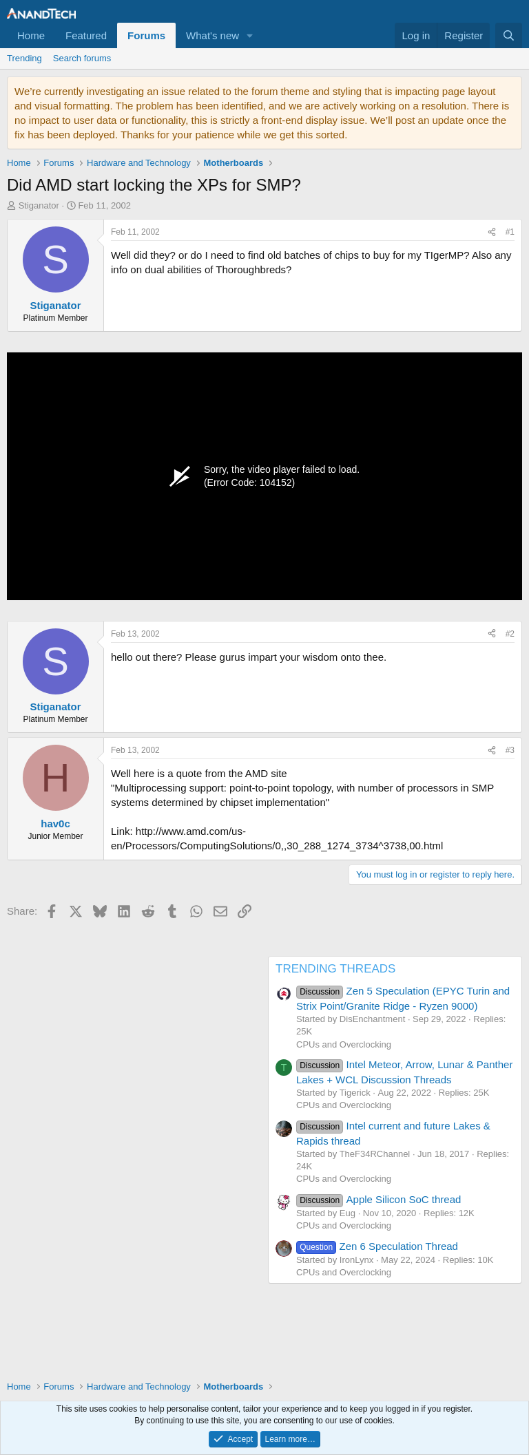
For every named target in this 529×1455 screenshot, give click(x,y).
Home (31, 35)
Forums (146, 35)
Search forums (82, 58)
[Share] (492, 232)
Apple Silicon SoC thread (378, 1199)
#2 (510, 634)
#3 (510, 750)
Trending (24, 58)
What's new (212, 35)
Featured (86, 35)
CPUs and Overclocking (343, 1044)
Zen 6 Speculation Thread (377, 1246)
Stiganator (39, 205)
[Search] (508, 35)
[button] (250, 35)
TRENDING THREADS (335, 968)
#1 (510, 232)
